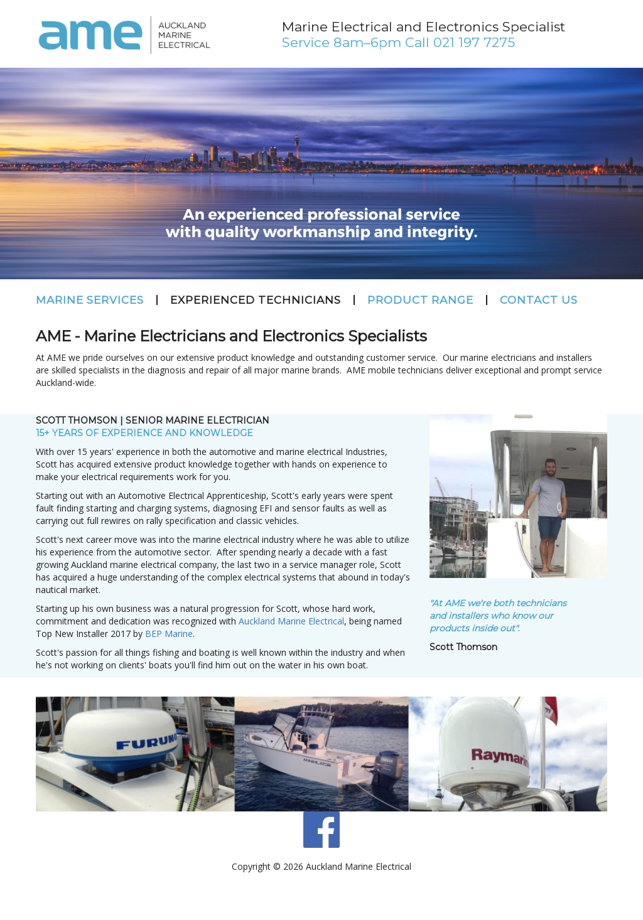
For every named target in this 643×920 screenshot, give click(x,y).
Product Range (420, 300)
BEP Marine (169, 633)
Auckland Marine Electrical (291, 621)
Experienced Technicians (255, 300)
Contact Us (539, 300)
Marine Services (90, 300)
